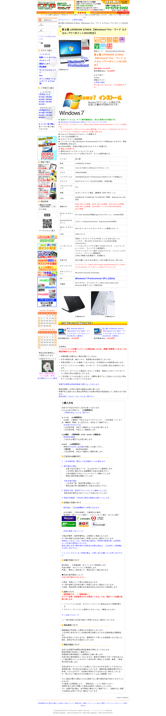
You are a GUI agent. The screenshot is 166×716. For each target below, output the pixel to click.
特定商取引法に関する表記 (47, 703)
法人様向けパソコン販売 (47, 378)
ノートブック (44, 54)
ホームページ (63, 20)
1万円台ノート (45, 94)
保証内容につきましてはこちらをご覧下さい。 (77, 396)
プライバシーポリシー (114, 703)
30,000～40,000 (45, 99)
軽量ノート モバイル (47, 57)
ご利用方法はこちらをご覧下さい (77, 412)
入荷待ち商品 (77, 20)
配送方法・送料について (83, 703)
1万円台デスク (45, 110)
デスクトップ (44, 60)
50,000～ (42, 104)
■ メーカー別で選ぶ (47, 124)
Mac (41, 75)
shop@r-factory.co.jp (72, 425)
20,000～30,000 (45, 97)
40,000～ (42, 117)
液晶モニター (44, 64)
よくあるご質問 (99, 703)
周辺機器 (42, 67)
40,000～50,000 (45, 102)
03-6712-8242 (69, 437)
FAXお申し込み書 (76, 447)
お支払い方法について (66, 703)
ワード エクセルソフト (47, 71)
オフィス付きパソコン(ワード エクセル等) (47, 81)
